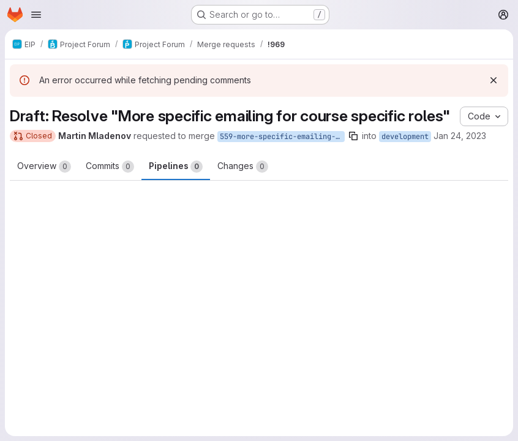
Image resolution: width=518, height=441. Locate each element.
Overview (44, 166)
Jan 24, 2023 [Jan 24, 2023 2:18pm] (460, 135)
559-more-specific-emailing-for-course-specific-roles (282, 136)
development (405, 136)
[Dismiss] (493, 80)
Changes (242, 166)
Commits (110, 166)
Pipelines (176, 166)
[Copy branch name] (353, 136)
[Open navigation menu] (36, 14)
